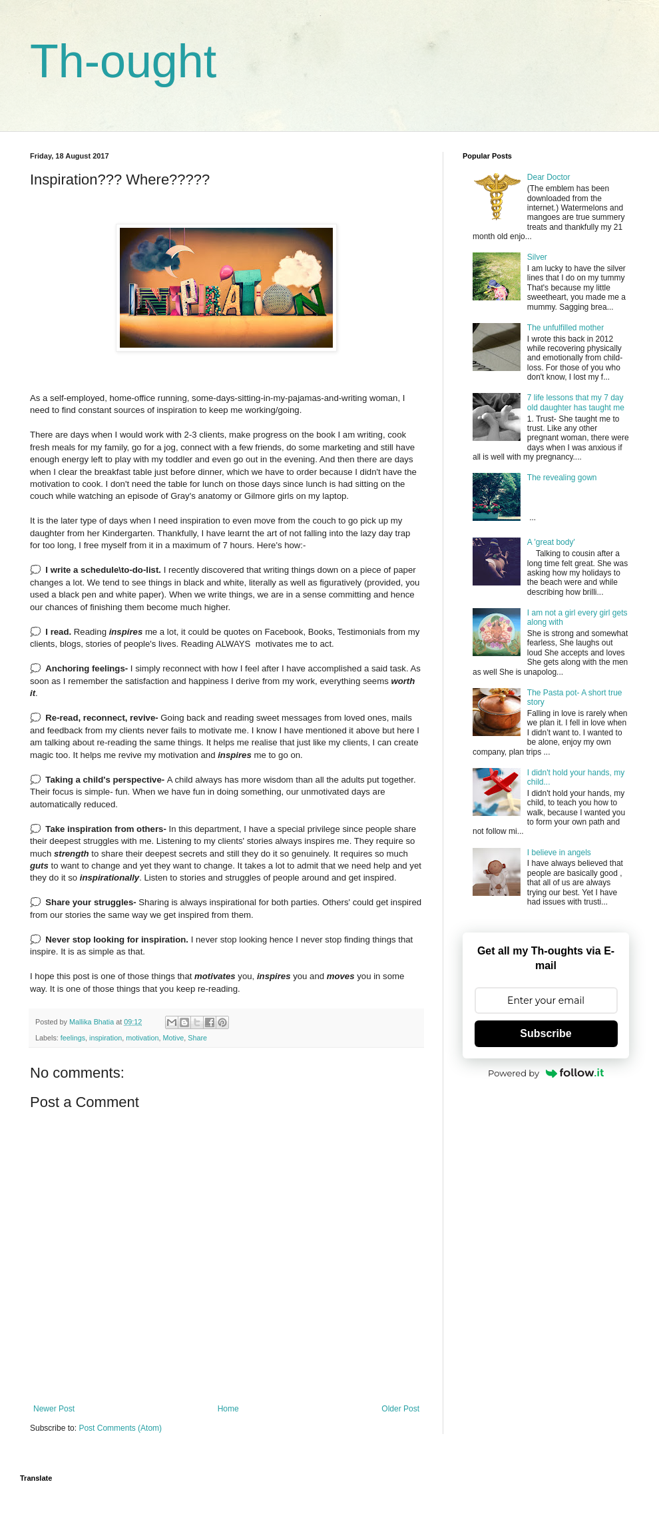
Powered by (546, 1073)
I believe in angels (559, 852)
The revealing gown (562, 477)
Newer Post (54, 1408)
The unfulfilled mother (565, 327)
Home (228, 1408)
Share (197, 1038)
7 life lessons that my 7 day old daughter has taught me (575, 402)
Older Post (400, 1408)
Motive (173, 1038)
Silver (537, 257)
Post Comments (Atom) (120, 1428)
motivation (142, 1038)
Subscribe (545, 1033)
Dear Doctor (548, 177)
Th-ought (123, 61)
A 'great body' (551, 542)
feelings (73, 1038)
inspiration (105, 1038)
